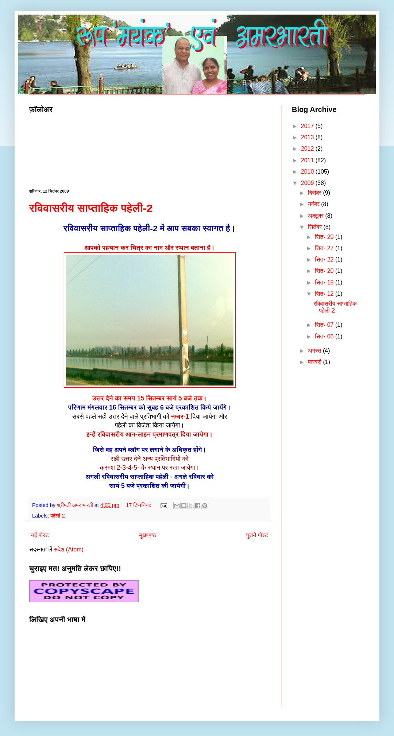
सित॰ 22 (325, 259)
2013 (308, 137)
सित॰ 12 (325, 294)
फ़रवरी (315, 362)
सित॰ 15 (325, 282)
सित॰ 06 (325, 336)
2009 (308, 183)
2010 (308, 171)
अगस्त (315, 351)
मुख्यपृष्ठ (147, 535)
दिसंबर (315, 193)
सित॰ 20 (325, 271)
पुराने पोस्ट (257, 535)
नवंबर (314, 204)
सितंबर (316, 227)
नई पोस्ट (40, 535)
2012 (308, 149)
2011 (308, 160)
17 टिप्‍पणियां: (139, 505)
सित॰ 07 (325, 325)
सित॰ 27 (325, 248)
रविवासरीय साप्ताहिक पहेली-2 (90, 208)
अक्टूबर (316, 216)
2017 (308, 126)
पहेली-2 (57, 516)
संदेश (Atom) (68, 549)
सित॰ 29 (325, 237)
